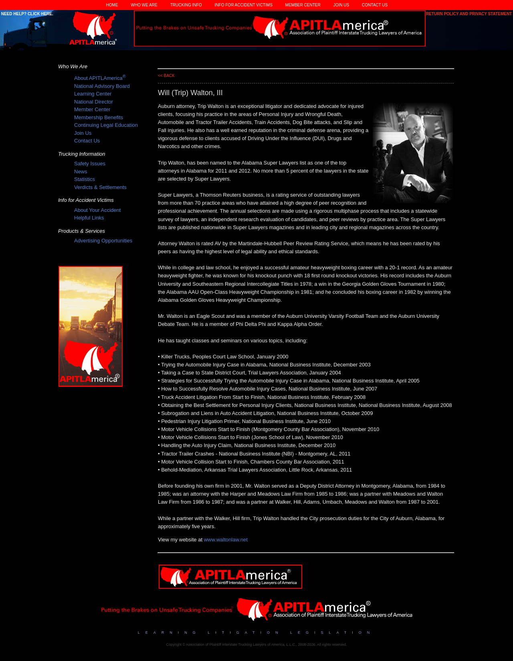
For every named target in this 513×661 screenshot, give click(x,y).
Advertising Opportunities (103, 241)
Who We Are (144, 5)
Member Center (303, 5)
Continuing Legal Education (106, 125)
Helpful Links (89, 218)
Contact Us (375, 5)
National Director (93, 102)
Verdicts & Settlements (100, 187)
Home (112, 5)
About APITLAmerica (100, 78)
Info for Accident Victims (244, 5)
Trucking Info (186, 5)
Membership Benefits (98, 117)
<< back (166, 75)
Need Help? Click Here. (26, 14)
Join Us (341, 5)
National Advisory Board (102, 86)
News (80, 172)
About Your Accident (97, 210)
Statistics (84, 179)
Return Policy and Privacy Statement (469, 14)
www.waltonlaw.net (226, 540)
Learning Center (92, 94)
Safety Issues (89, 164)
